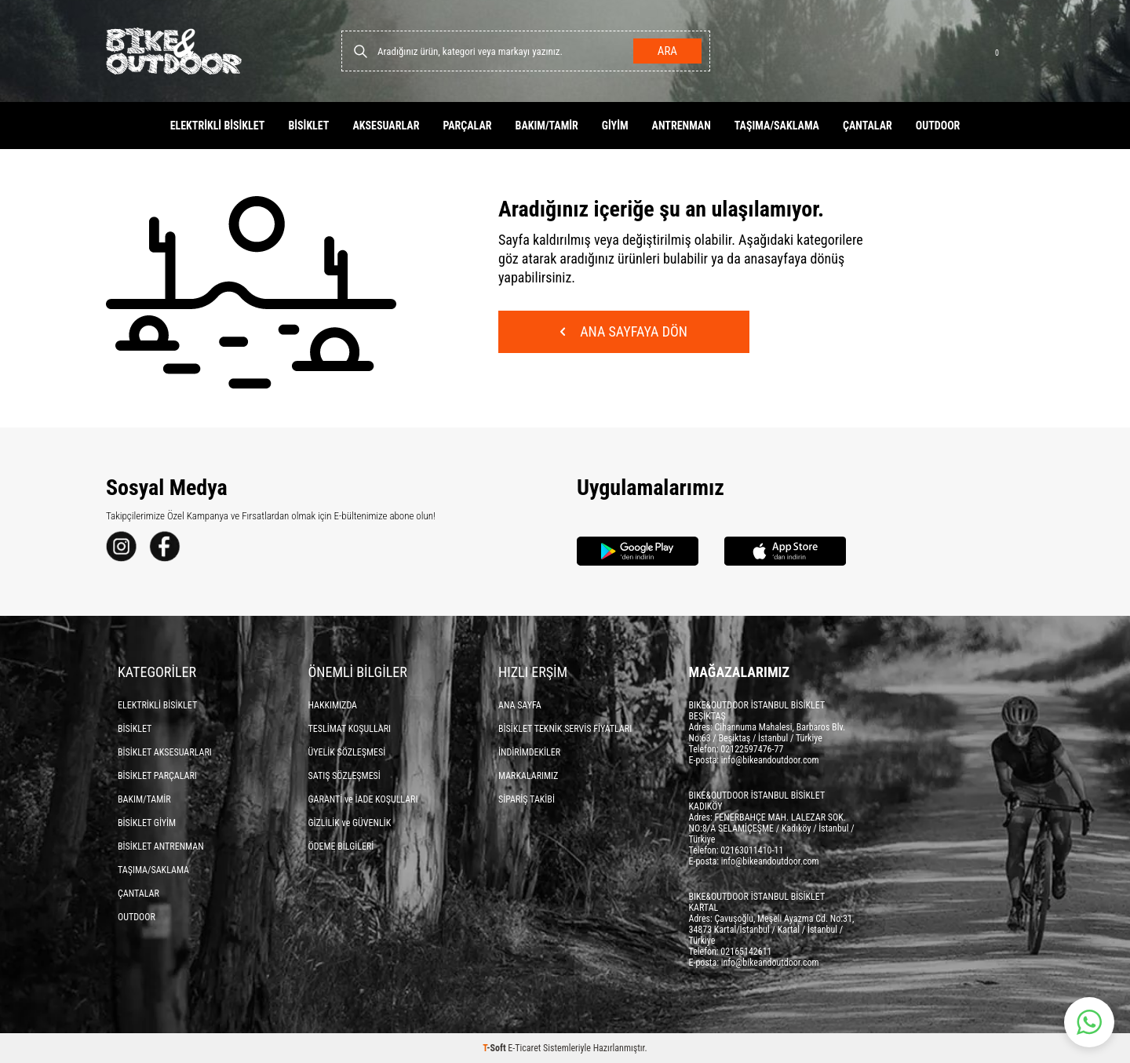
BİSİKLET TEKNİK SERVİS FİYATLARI (565, 728)
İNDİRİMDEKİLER (529, 752)
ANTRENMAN (681, 125)
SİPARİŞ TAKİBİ (526, 799)
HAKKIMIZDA (333, 705)
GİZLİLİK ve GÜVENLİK (350, 822)
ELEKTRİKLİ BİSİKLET (217, 125)
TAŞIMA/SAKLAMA (776, 125)
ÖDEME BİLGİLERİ (341, 846)
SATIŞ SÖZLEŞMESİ (344, 775)
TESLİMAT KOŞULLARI (350, 728)
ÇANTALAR (867, 125)
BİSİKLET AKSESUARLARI (165, 752)
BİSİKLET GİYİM (147, 822)
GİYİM (615, 125)
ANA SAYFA (519, 705)
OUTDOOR (938, 125)
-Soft (495, 1048)
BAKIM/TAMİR (547, 125)
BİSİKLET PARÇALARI (157, 775)
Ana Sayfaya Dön (623, 331)
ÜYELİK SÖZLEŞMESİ (347, 752)
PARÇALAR (467, 125)
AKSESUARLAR (385, 125)
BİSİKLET (308, 125)
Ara (667, 51)
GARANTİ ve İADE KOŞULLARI (363, 799)
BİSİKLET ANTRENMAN (161, 846)
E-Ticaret (524, 1048)
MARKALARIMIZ (528, 775)
